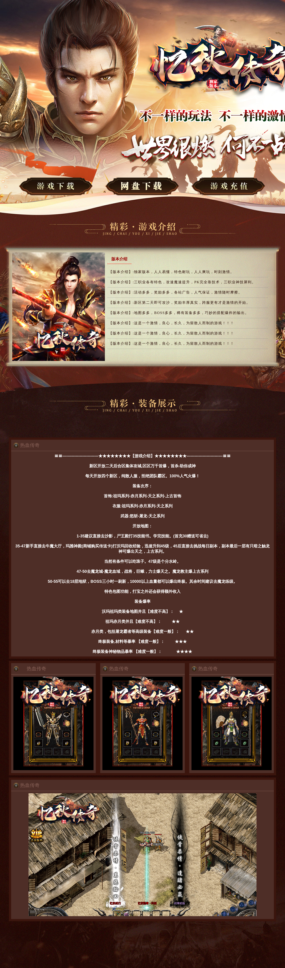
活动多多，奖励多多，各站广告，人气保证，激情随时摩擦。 (175, 292)
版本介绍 (119, 259)
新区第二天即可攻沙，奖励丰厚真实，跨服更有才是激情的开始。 (179, 302)
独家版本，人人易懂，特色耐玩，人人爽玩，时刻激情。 (171, 272)
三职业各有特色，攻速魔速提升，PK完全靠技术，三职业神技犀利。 (182, 282)
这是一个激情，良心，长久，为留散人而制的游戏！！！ (171, 323)
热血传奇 (30, 445)
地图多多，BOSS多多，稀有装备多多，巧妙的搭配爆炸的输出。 (179, 313)
